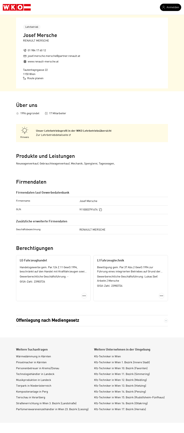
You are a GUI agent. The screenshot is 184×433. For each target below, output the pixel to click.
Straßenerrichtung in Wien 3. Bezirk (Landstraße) (46, 403)
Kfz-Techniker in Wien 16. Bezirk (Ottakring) (121, 403)
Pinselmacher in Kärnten (31, 362)
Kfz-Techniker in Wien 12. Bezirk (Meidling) (120, 380)
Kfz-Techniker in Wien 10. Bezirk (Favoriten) (121, 368)
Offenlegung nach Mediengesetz (47, 320)
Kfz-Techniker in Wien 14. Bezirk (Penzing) (120, 391)
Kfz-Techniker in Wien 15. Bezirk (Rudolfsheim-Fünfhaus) (129, 397)
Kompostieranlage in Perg (32, 391)
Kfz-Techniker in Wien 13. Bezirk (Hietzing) (120, 386)
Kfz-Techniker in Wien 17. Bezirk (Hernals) (120, 409)
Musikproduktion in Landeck (33, 380)
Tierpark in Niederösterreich (33, 386)
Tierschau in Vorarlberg (30, 397)
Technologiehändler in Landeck (35, 374)
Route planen (33, 78)
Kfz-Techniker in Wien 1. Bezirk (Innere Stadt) (122, 362)
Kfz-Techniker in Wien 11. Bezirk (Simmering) (122, 374)
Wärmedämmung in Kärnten (33, 356)
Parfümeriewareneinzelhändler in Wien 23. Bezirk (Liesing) (52, 409)
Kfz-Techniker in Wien (107, 356)
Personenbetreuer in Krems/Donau (37, 368)
